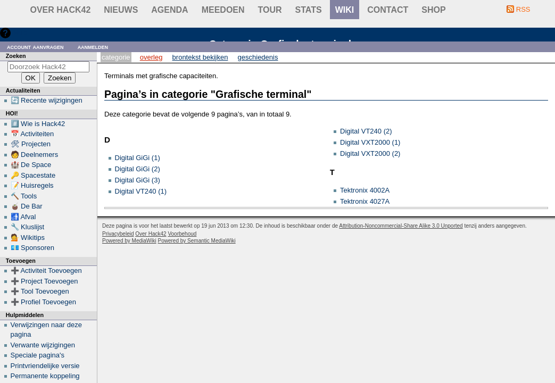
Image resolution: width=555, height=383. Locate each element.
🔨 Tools (24, 196)
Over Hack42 (60, 9)
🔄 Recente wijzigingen (46, 100)
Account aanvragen (35, 47)
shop (433, 9)
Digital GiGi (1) (137, 158)
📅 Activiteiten (32, 134)
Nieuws (121, 9)
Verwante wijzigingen (43, 345)
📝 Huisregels (32, 185)
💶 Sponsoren (33, 248)
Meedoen (223, 9)
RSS (523, 9)
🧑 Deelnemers (35, 155)
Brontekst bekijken (200, 57)
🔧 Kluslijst (28, 227)
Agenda (169, 9)
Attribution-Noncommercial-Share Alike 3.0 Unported (400, 226)
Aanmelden (93, 47)
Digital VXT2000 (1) (370, 142)
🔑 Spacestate (33, 175)
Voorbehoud (182, 234)
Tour (270, 9)
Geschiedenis (258, 57)
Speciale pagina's (38, 355)
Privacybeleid (118, 234)
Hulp (20, 33)
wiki (344, 9)
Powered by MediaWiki (129, 241)
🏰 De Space (31, 165)
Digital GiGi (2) (137, 169)
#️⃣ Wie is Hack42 (38, 124)
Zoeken (16, 56)
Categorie (116, 57)
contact (387, 9)
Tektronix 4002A (365, 190)
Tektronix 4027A (365, 201)
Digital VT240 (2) (366, 131)
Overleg (151, 57)
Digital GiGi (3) (137, 180)
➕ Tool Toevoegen (40, 291)
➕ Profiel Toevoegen (43, 302)
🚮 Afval (23, 217)
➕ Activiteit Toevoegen (46, 270)
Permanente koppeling (45, 376)
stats (308, 9)
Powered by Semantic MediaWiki (197, 241)
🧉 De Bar (27, 206)
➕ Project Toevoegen (44, 281)
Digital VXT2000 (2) (370, 153)
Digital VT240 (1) (141, 191)
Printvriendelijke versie (45, 366)
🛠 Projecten (31, 144)
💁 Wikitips (28, 238)
